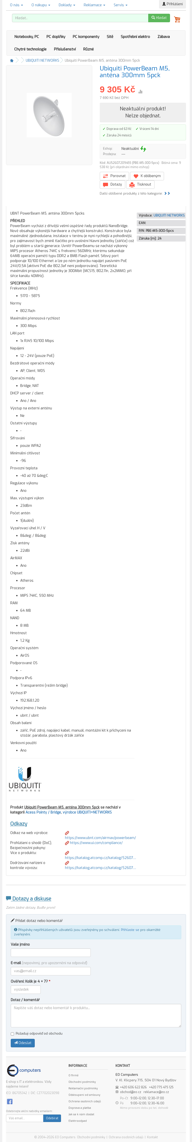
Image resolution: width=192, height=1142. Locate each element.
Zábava (164, 36)
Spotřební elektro (135, 36)
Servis (121, 5)
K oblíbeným (147, 176)
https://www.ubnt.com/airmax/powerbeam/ (100, 835)
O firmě (73, 1075)
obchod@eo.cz (130, 1092)
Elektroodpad (77, 1121)
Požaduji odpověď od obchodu (36, 1033)
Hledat (159, 17)
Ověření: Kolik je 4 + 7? (30, 981)
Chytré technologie (30, 49)
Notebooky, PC (26, 36)
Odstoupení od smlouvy (84, 1095)
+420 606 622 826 (133, 1087)
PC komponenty (86, 36)
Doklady (67, 5)
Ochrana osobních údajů (84, 1101)
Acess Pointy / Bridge (43, 812)
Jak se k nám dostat (81, 1114)
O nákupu (41, 5)
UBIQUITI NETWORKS (42, 60)
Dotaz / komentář (25, 1000)
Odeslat (23, 1043)
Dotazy (112, 184)
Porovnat (114, 176)
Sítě (110, 36)
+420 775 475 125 (161, 1087)
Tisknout (140, 184)
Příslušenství (65, 49)
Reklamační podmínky (83, 1088)
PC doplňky (55, 36)
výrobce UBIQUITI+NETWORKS (87, 812)
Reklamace (94, 5)
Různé (88, 49)
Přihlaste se (130, 930)
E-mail (49, 963)
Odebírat (52, 1118)
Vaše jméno (20, 944)
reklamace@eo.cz (156, 1092)
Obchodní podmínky (82, 1082)
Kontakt (152, 1137)
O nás (16, 5)
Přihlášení (172, 4)
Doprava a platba (79, 1108)
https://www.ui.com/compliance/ (94, 843)
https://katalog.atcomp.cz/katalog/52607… (100, 855)
